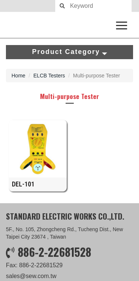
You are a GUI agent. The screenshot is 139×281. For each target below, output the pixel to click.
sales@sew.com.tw (31, 276)
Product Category (69, 51)
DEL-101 (23, 187)
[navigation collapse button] (123, 24)
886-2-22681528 (54, 252)
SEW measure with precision (69, 25)
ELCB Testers (49, 76)
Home (18, 76)
